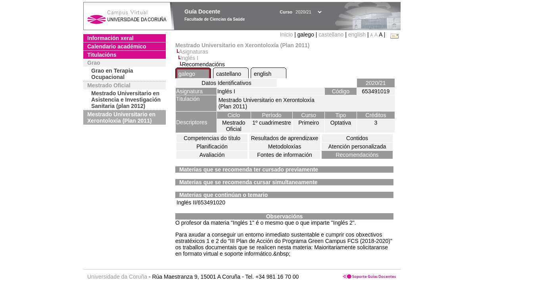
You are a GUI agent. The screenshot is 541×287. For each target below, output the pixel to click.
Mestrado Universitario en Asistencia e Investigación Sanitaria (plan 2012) (126, 99)
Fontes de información (284, 155)
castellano (330, 34)
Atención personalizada (357, 146)
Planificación (212, 146)
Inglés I (189, 58)
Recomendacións (357, 155)
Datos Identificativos (226, 83)
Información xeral (110, 38)
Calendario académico (116, 46)
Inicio (287, 34)
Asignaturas (193, 51)
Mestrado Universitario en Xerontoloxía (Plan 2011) (121, 117)
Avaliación (212, 155)
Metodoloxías (284, 146)
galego (186, 74)
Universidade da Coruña (117, 277)
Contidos (357, 138)
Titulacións (102, 55)
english (357, 34)
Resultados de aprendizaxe (284, 138)
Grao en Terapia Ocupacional (112, 73)
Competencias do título (212, 138)
